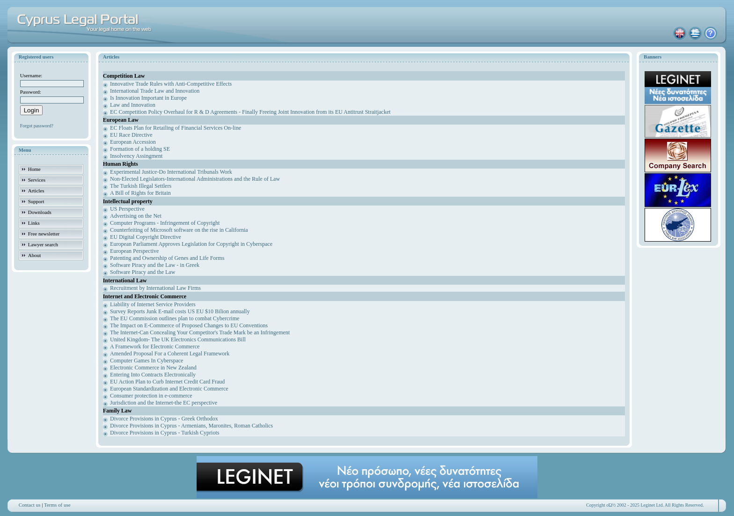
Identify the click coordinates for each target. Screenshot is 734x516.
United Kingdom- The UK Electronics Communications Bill (178, 339)
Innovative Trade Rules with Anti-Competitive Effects (171, 84)
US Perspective (127, 209)
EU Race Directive (131, 135)
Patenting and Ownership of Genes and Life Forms (167, 258)
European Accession (133, 142)
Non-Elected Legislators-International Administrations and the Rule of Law (195, 179)
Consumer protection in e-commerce (151, 395)
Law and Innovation (132, 105)
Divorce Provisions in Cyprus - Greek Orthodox (164, 418)
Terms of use (57, 505)
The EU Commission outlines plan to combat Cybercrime (174, 318)
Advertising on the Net (135, 216)
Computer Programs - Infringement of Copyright (165, 223)
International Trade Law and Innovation (154, 91)
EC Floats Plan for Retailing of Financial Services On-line (175, 128)
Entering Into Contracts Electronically (153, 374)
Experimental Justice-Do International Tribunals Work (171, 172)
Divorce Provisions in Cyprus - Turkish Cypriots (164, 432)
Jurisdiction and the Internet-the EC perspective (163, 402)
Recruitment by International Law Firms (155, 288)
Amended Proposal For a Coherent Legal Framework (169, 353)
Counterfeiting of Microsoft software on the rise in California (179, 230)
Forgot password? (36, 125)
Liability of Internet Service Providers (153, 304)
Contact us (30, 505)
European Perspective (134, 251)
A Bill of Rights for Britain (140, 193)
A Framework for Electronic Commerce (154, 346)
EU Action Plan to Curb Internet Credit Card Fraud (167, 381)
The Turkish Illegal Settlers (140, 186)
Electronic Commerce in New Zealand (153, 367)
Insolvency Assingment (136, 156)
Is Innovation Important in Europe (148, 98)
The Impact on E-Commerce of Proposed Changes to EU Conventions (189, 325)
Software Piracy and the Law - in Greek (154, 265)
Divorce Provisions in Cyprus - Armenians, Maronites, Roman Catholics (191, 425)
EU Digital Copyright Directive (145, 237)
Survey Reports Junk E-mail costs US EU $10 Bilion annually (180, 311)
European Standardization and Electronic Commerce (169, 388)
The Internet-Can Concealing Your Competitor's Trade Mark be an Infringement (200, 332)
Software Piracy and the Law (142, 272)
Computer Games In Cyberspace (146, 360)
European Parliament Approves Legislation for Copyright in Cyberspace (191, 244)
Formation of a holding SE (140, 149)
